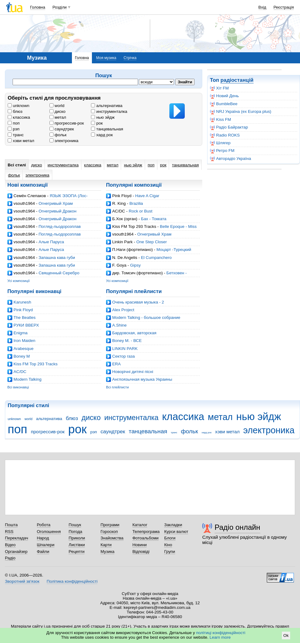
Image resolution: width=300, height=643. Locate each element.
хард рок (101, 135)
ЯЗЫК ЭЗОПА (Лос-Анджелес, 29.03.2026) (47, 198)
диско (57, 111)
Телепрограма (146, 531)
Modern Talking (27, 379)
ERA (116, 364)
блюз (15, 111)
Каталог (140, 524)
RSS (9, 531)
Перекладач (16, 538)
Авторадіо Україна (230, 158)
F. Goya (119, 265)
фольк (58, 135)
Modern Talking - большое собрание (146, 317)
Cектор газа (123, 356)
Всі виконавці (18, 387)
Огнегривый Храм (55, 203)
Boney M (22, 356)
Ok (286, 635)
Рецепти (77, 551)
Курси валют (176, 531)
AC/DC (118, 211)
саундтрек (61, 129)
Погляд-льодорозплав (59, 226)
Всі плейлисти (117, 387)
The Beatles (25, 317)
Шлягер (220, 143)
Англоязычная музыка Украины (142, 379)
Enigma (21, 333)
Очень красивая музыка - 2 (138, 302)
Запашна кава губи (56, 257)
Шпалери (45, 544)
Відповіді (141, 551)
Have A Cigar (147, 195)
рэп (13, 129)
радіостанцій (236, 80)
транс (16, 135)
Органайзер (16, 551)
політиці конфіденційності (220, 632)
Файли (43, 551)
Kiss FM (220, 119)
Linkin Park (122, 242)
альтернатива (106, 105)
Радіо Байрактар (229, 127)
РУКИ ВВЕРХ (26, 325)
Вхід (262, 7)
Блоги (170, 538)
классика (19, 117)
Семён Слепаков (30, 195)
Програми (110, 524)
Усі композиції (18, 281)
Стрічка (130, 58)
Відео (10, 544)
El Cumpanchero (156, 257)
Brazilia (136, 203)
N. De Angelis (124, 257)
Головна (37, 7)
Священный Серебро (58, 273)
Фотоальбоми (145, 538)
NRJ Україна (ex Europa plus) (240, 111)
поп (14, 123)
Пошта (11, 524)
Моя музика (106, 58)
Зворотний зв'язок (22, 581)
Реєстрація (284, 7)
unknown (19, 105)
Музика (107, 551)
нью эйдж (102, 117)
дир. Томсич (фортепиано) (137, 273)
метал (57, 117)
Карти (106, 544)
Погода (75, 531)
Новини (139, 544)
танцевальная (107, 129)
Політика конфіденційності (72, 581)
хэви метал (21, 140)
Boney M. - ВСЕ (127, 340)
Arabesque (24, 348)
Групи (169, 551)
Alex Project (123, 310)
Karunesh (22, 302)
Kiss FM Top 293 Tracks (134, 226)
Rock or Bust (140, 211)
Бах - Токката (153, 218)
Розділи (60, 7)
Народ (43, 538)
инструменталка (109, 111)
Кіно (168, 544)
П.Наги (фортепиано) (132, 249)
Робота (43, 524)
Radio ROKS (225, 135)
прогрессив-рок (66, 123)
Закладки (173, 524)
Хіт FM (219, 88)
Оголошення (49, 531)
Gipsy (135, 265)
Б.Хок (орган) (124, 218)
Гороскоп (109, 531)
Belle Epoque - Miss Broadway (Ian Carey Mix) (151, 229)
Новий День (224, 95)
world (57, 105)
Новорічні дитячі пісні (132, 371)
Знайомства (112, 538)
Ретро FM (222, 150)
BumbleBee (223, 103)
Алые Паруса (51, 242)
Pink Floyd (122, 195)
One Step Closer (151, 242)
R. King (119, 203)
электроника (63, 140)
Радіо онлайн (237, 527)
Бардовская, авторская (134, 333)
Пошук (75, 524)
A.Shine (119, 325)
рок (97, 123)
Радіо (10, 558)
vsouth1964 (24, 203)
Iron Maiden (24, 340)
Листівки (77, 544)
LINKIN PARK (125, 348)
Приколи (77, 538)
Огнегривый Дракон (57, 211)
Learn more (220, 637)
